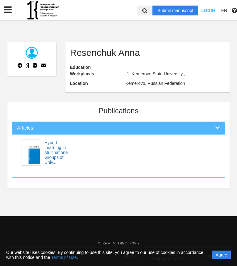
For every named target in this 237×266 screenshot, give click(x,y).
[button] (7, 10)
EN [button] (224, 10)
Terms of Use (64, 257)
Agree (221, 254)
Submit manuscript (175, 10)
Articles (25, 128)
